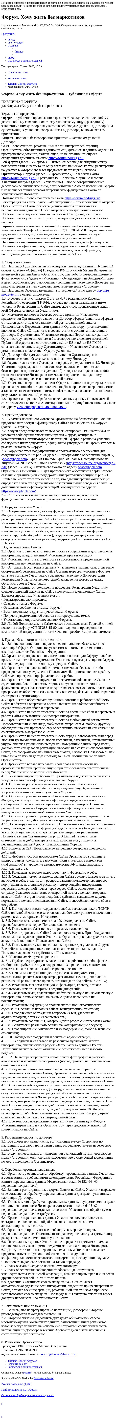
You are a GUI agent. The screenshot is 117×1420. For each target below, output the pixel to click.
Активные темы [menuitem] (17, 78)
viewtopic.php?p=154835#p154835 (41, 407)
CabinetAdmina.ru (44, 1378)
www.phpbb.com (15, 459)
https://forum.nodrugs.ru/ (65, 158)
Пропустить (8, 33)
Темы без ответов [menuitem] (18, 72)
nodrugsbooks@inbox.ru (58, 1354)
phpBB (27, 1372)
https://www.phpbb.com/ (18, 491)
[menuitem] (11, 39)
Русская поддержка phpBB (16, 1384)
